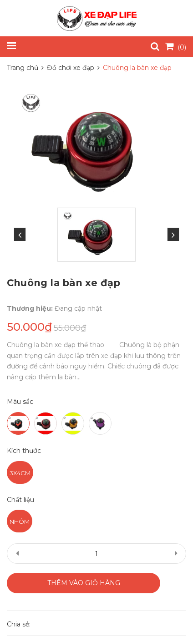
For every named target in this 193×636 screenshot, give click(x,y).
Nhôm (20, 521)
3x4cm (20, 473)
